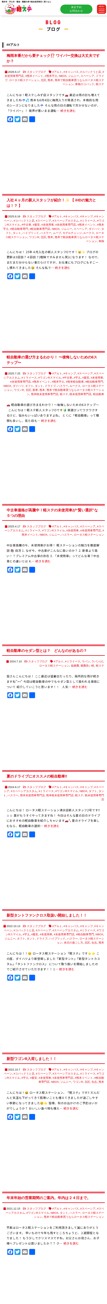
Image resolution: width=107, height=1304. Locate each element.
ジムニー (73, 75)
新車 (35, 389)
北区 (43, 80)
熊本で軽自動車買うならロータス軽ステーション (74, 1216)
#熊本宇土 (51, 75)
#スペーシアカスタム (66, 220)
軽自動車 (98, 394)
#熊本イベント (34, 75)
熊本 (50, 80)
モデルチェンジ (72, 232)
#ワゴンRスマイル (49, 377)
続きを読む (68, 110)
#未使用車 (47, 224)
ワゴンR (34, 237)
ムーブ (57, 232)
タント (17, 232)
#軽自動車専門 (19, 228)
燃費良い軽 (87, 665)
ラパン (86, 661)
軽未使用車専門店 (80, 394)
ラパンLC (97, 661)
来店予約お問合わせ (76, 9)
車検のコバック (84, 84)
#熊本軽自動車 (75, 381)
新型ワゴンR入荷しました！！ (32, 1059)
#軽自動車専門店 (40, 228)
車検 (101, 241)
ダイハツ (94, 228)
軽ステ (100, 84)
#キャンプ (86, 216)
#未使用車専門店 (65, 224)
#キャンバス (71, 71)
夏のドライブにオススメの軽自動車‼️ (37, 776)
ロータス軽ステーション (24, 80)
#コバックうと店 (90, 71)
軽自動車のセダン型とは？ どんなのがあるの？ (47, 651)
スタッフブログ (36, 71)
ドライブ (50, 385)
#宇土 (77, 377)
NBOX (63, 75)
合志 (94, 942)
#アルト (57, 71)
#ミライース (87, 220)
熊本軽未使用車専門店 (44, 394)
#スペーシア (43, 220)
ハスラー (45, 232)
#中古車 (26, 224)
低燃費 (75, 665)
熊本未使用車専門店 (32, 795)
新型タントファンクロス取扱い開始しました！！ (47, 915)
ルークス (88, 232)
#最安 (36, 224)
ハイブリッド (30, 232)
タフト (29, 385)
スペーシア (87, 75)
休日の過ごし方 (73, 942)
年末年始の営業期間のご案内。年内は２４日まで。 (49, 1198)
